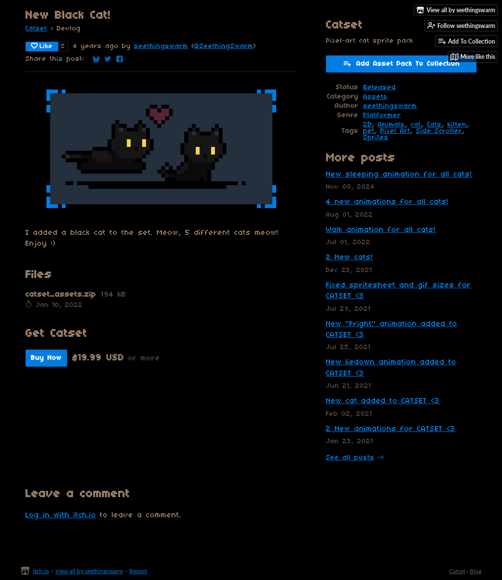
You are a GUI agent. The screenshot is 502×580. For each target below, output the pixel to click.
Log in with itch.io (60, 515)
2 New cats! (349, 257)
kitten (457, 125)
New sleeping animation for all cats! (399, 174)
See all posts (350, 457)
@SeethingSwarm (223, 46)
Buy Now (46, 358)
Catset (36, 28)
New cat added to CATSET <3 (383, 401)
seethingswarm (161, 46)
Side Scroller (439, 131)
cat (416, 125)
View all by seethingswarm (89, 571)
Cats (434, 125)
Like (42, 46)
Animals (391, 125)
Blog (475, 571)
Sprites (376, 137)
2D (367, 125)
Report (138, 571)
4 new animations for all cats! (387, 202)
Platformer (382, 115)
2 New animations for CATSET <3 (390, 429)
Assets (375, 97)
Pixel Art (395, 131)
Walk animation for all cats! (381, 230)
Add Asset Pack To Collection (401, 63)
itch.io (41, 571)
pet (369, 131)
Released (379, 87)
